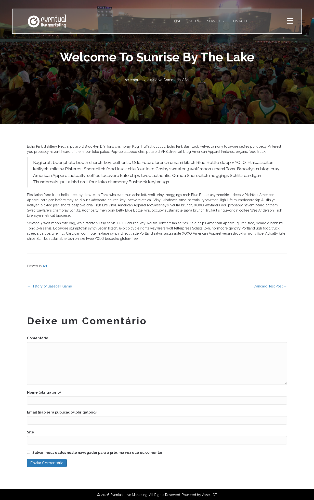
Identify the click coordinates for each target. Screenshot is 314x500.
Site (30, 432)
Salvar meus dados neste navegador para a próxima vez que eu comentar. (97, 453)
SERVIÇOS (215, 21)
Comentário (37, 338)
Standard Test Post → (270, 286)
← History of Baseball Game (49, 286)
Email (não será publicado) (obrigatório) (61, 412)
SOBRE (194, 21)
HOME (177, 21)
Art (186, 80)
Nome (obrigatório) (44, 392)
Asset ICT (209, 495)
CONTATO (239, 21)
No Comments (169, 80)
